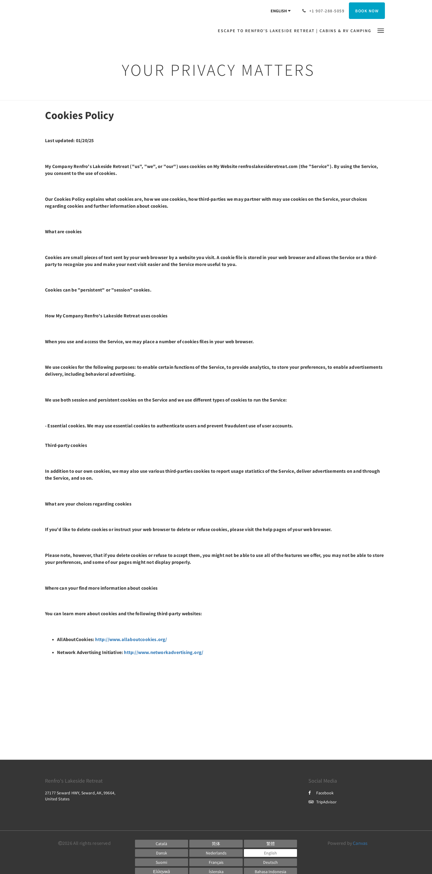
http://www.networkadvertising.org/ (163, 652)
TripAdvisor (322, 802)
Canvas (360, 843)
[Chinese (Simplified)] (216, 844)
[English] (270, 853)
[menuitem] (296, 30)
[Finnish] (161, 862)
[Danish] (161, 853)
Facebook (321, 793)
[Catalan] (161, 844)
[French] (216, 862)
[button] (380, 30)
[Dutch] (216, 853)
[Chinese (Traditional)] (270, 844)
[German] (270, 862)
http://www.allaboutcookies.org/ (131, 639)
